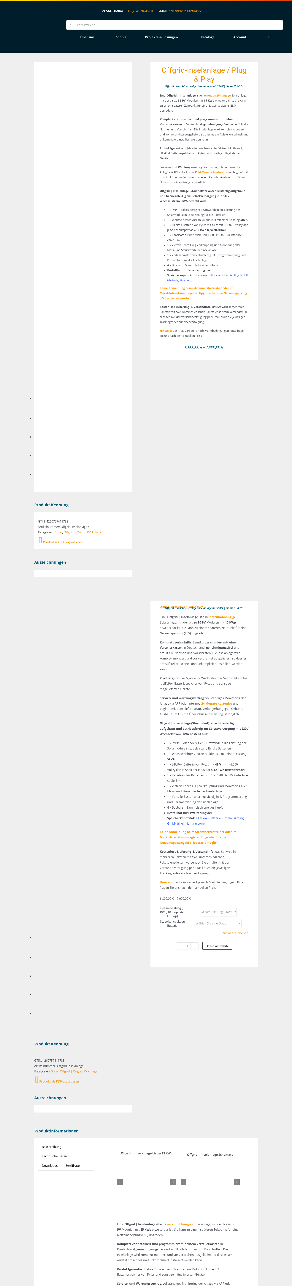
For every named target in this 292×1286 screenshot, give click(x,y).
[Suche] (70, 25)
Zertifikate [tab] (73, 784)
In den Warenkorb (217, 719)
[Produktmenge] (187, 719)
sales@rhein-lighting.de (185, 11)
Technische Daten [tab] (54, 775)
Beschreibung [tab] (51, 765)
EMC (160, 1136)
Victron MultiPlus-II (223, 1103)
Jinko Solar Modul (186, 1098)
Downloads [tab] (50, 784)
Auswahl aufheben (235, 707)
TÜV (174, 1136)
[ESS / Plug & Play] (93, 1220)
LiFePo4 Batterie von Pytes (218, 1098)
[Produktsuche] (174, 25)
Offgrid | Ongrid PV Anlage (82, 227)
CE (153, 1136)
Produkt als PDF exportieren (61, 237)
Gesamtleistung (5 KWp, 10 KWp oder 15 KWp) (172, 686)
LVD (167, 1136)
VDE (182, 1136)
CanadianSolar (162, 1098)
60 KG (156, 1111)
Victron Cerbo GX (196, 1103)
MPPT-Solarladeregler (167, 1103)
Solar (58, 227)
